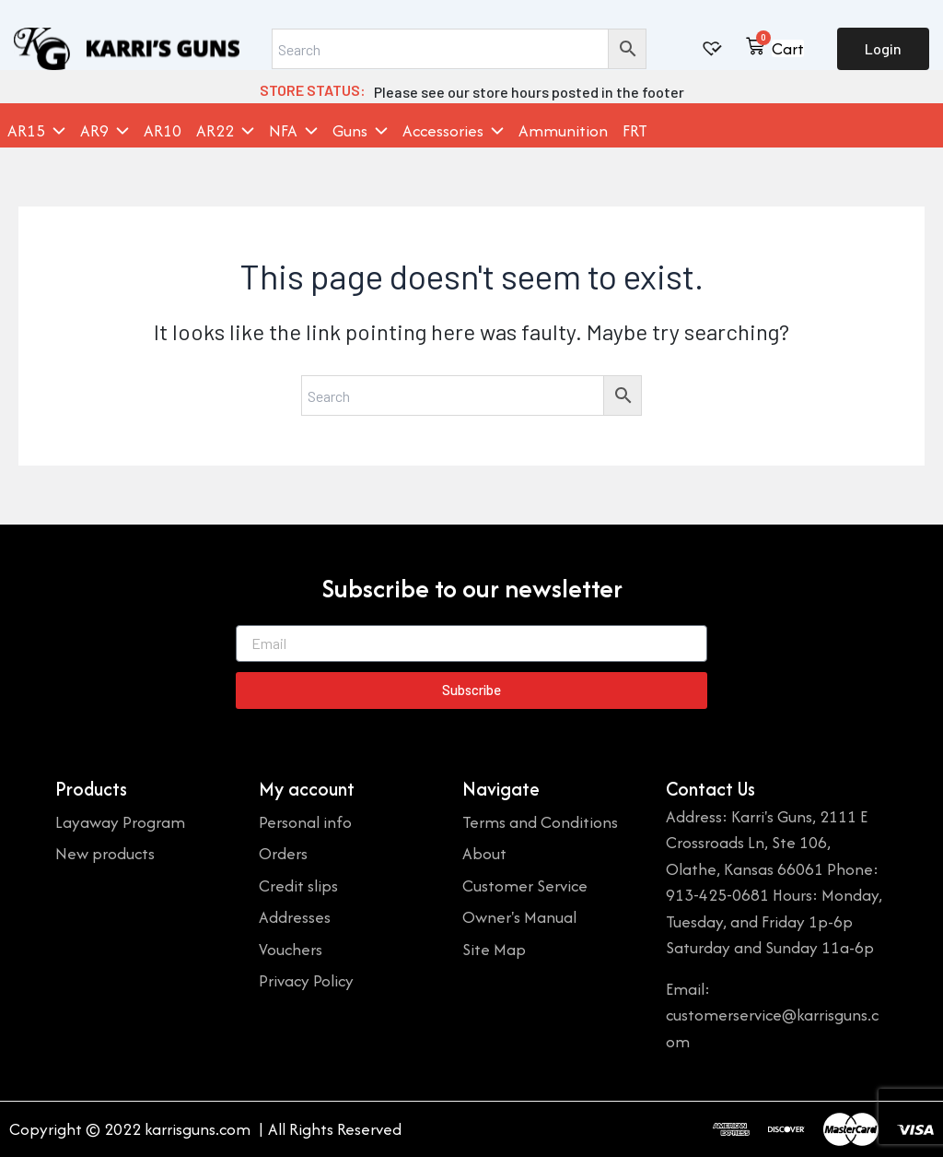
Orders (283, 853)
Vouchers (290, 949)
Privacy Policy (306, 980)
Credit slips (298, 885)
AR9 (104, 131)
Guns (360, 131)
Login (883, 48)
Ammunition (563, 131)
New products (105, 853)
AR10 (162, 131)
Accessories (453, 131)
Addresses (295, 916)
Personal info (305, 821)
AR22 (225, 131)
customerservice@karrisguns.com (772, 1028)
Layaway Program (120, 821)
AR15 (36, 131)
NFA (293, 131)
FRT (635, 131)
